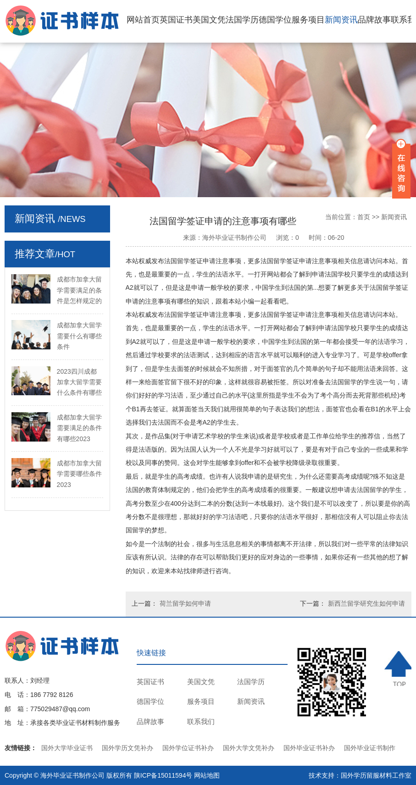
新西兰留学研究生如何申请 (366, 603)
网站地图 (207, 775)
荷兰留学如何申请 (185, 603)
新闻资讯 (341, 19)
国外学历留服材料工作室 (376, 775)
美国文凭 (209, 19)
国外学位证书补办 (188, 748)
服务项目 (308, 19)
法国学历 (242, 19)
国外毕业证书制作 (369, 748)
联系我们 (201, 721)
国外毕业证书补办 (309, 748)
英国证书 (176, 19)
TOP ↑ (398, 668)
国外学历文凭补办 (127, 748)
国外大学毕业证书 (67, 748)
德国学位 (275, 19)
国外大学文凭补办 (248, 748)
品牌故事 (374, 19)
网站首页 (143, 19)
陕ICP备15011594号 (163, 775)
